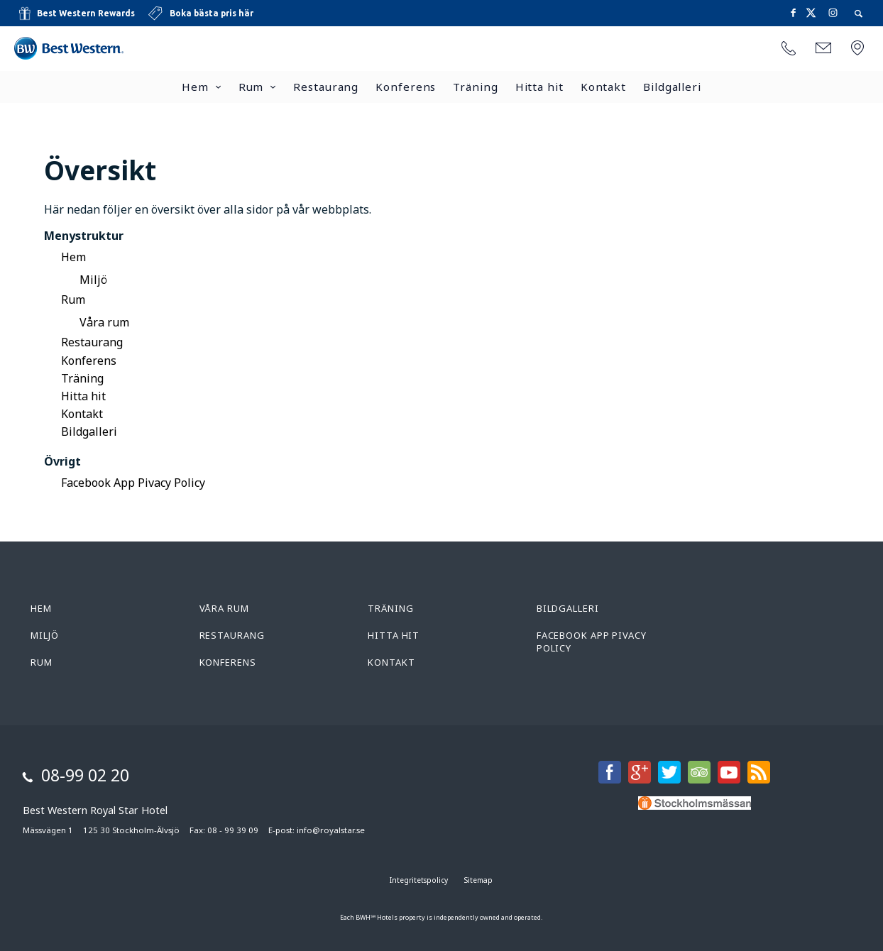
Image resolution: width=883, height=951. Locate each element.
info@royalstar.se (331, 830)
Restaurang (325, 86)
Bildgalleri (672, 86)
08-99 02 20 (85, 775)
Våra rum (104, 322)
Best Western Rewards (86, 13)
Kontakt (603, 86)
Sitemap (478, 880)
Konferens (405, 86)
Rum (251, 86)
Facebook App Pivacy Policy (133, 482)
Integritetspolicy (419, 880)
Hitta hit (539, 86)
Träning (475, 86)
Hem (195, 86)
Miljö (93, 279)
